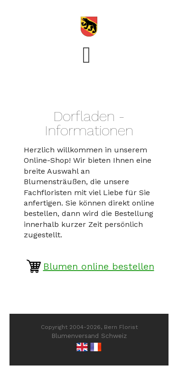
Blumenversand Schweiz (89, 335)
